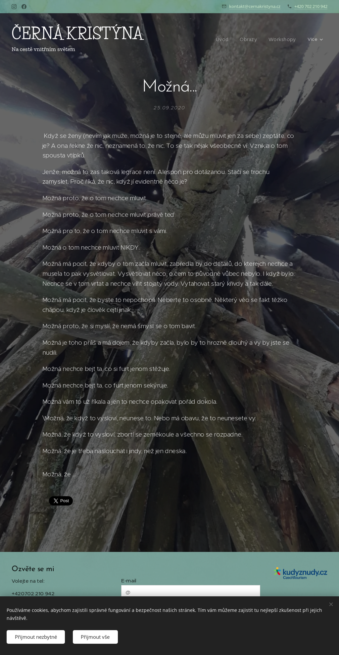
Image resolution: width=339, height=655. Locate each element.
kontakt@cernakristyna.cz (254, 6)
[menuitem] (179, 39)
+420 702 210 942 (310, 6)
